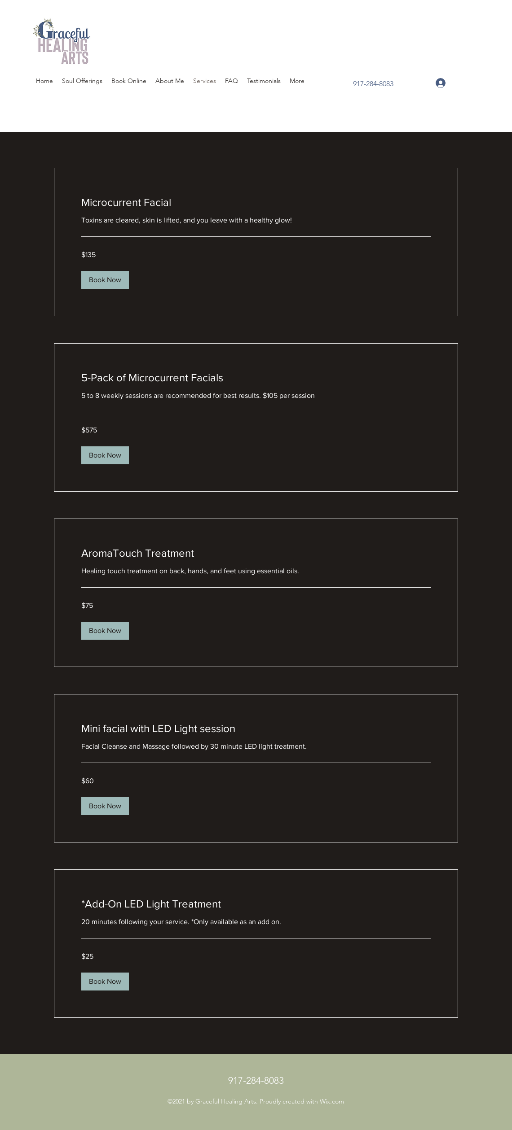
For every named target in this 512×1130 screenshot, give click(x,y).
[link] (256, 202)
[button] (105, 280)
